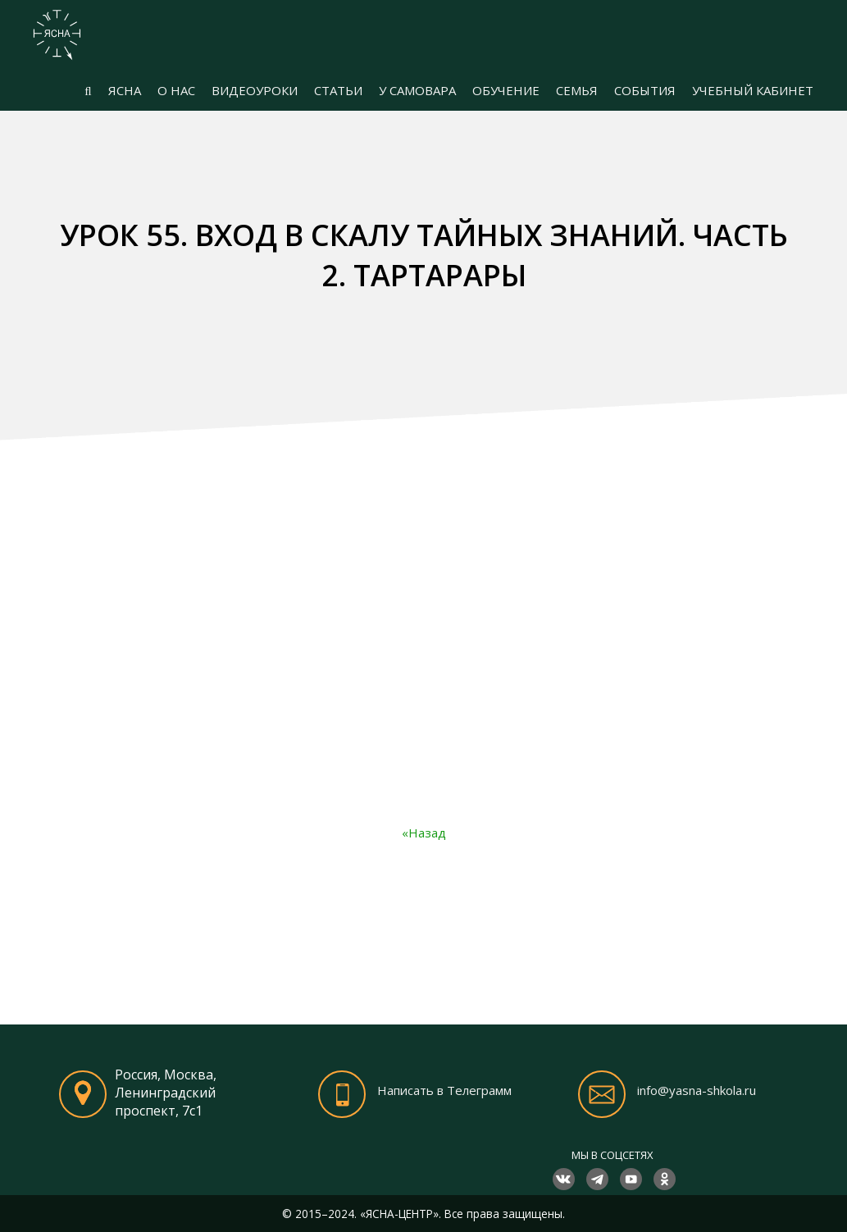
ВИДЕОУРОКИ (255, 90)
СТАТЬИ (338, 90)
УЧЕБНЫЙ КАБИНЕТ (752, 90)
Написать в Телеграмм (444, 1090)
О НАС (176, 90)
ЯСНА (124, 90)
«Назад (424, 832)
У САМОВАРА (417, 90)
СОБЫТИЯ (645, 90)
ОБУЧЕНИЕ (506, 90)
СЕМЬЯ (577, 90)
